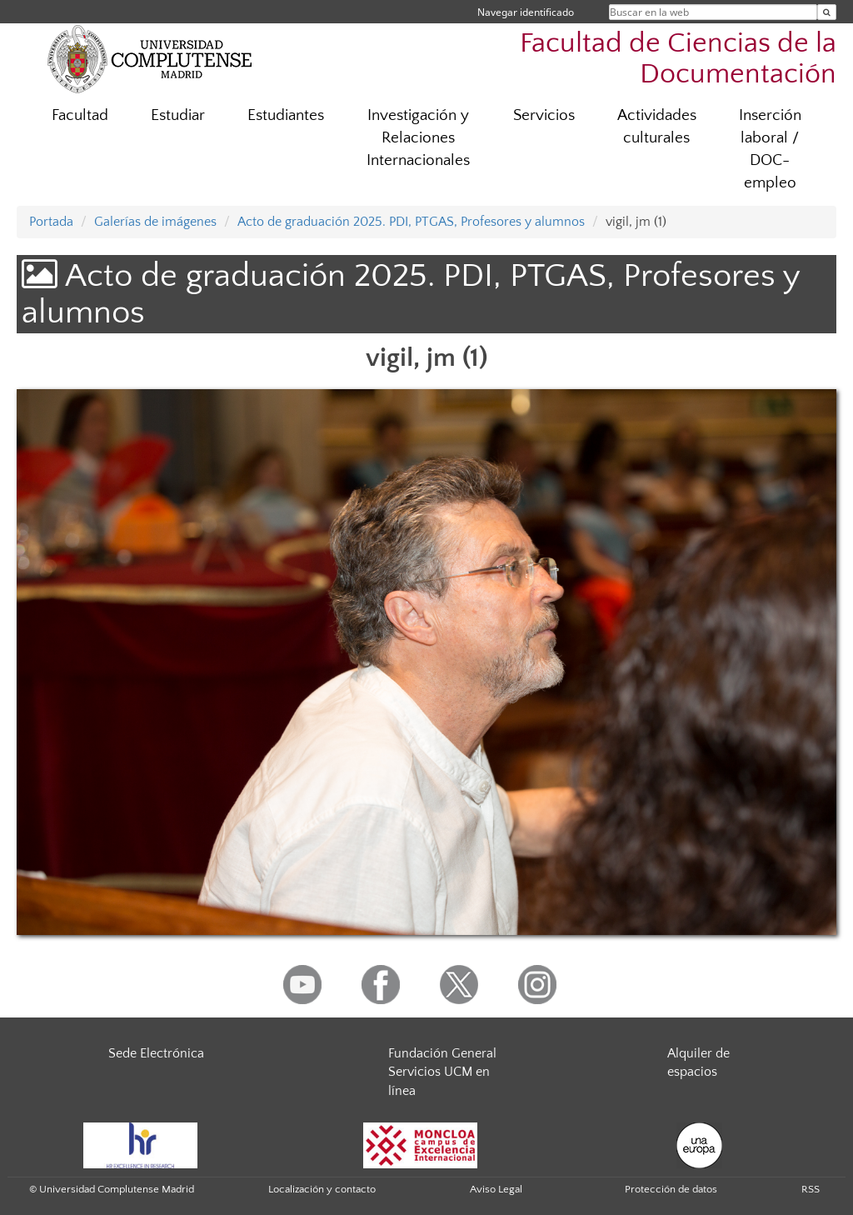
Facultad (80, 115)
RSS (810, 1189)
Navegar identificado (525, 12)
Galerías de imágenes (155, 221)
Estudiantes (285, 115)
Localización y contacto (322, 1189)
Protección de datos (671, 1189)
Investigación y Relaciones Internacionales (418, 138)
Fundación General (442, 1053)
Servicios (544, 115)
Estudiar (178, 115)
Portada (51, 221)
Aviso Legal (496, 1189)
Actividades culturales (656, 127)
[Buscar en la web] (826, 12)
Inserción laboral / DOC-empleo (770, 149)
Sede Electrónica (156, 1053)
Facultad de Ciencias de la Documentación (678, 59)
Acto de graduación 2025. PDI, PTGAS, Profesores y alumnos (411, 221)
